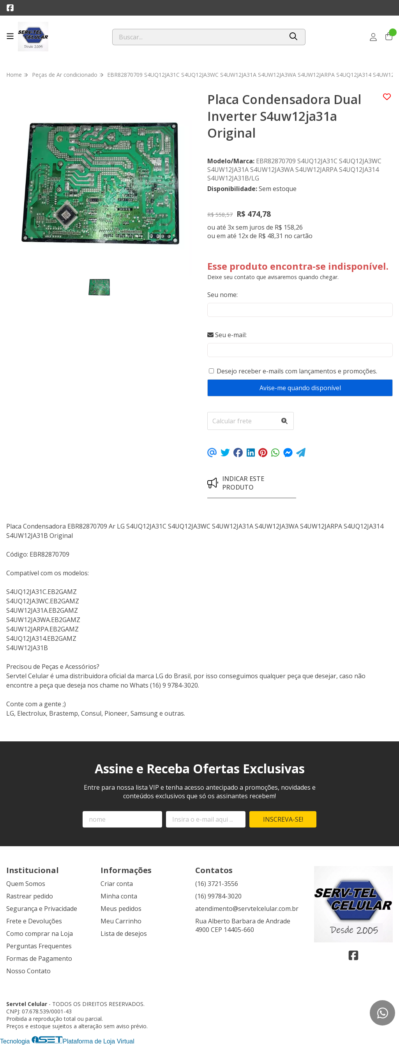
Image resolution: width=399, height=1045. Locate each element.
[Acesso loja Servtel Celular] (373, 37)
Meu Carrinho (121, 921)
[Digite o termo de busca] (198, 37)
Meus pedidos (121, 908)
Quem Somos (25, 883)
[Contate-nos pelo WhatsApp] (382, 1013)
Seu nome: (222, 294)
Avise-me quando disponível (300, 388)
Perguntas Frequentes (39, 946)
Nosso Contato (28, 971)
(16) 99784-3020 (218, 896)
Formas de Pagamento (39, 958)
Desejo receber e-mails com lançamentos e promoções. (297, 371)
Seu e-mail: (227, 335)
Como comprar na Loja (39, 933)
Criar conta (117, 883)
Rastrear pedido (29, 896)
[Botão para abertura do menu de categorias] (10, 36)
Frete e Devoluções (34, 921)
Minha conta (119, 896)
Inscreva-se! (283, 819)
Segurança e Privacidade (41, 908)
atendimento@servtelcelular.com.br (246, 908)
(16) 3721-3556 (216, 883)
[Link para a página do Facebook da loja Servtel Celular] (10, 8)
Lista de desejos (124, 933)
